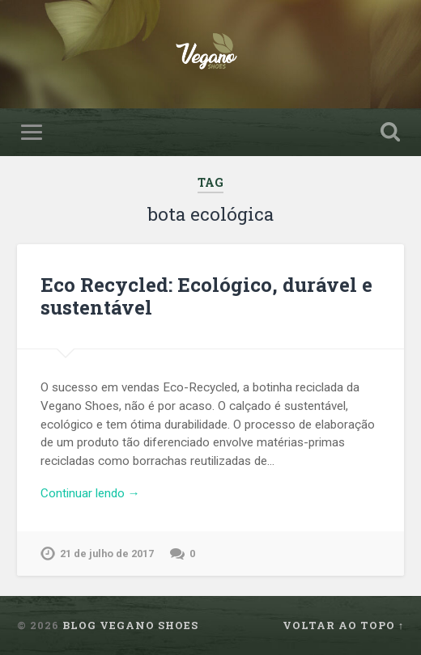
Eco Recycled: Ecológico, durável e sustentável (206, 296)
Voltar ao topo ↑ (343, 625)
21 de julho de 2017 (107, 553)
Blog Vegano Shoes (130, 625)
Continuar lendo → (90, 493)
